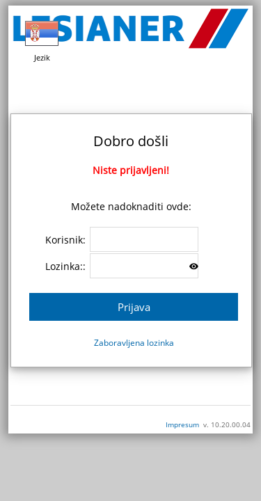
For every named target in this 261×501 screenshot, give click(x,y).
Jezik (41, 40)
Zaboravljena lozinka (134, 343)
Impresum (182, 424)
